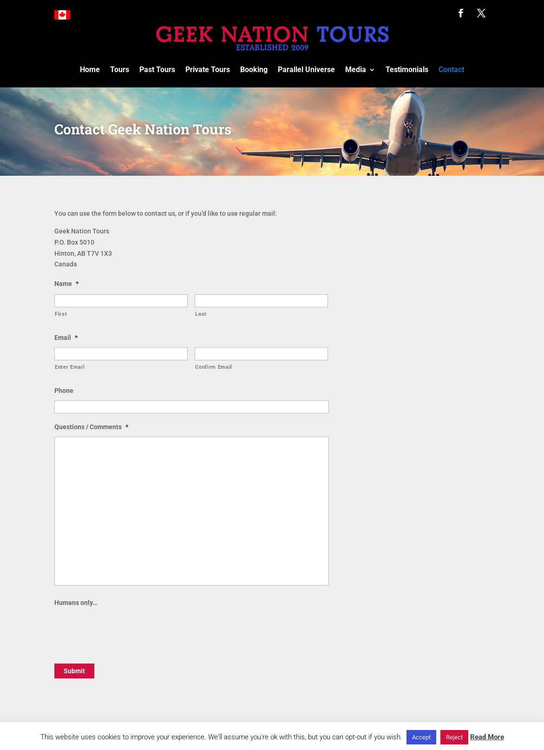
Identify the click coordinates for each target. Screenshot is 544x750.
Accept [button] (421, 737)
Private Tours (207, 69)
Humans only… (75, 602)
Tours (119, 69)
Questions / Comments (91, 427)
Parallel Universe (306, 69)
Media (355, 69)
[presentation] (125, 630)
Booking (254, 69)
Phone (63, 390)
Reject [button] (454, 737)
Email (66, 337)
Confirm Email (213, 367)
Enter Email (70, 367)
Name (66, 283)
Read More (487, 737)
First (61, 314)
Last (201, 314)
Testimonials (407, 69)
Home (90, 69)
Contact (451, 69)
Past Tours (157, 69)
